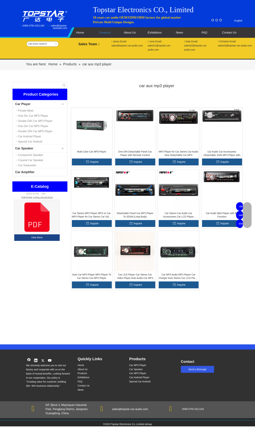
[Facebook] (212, 20)
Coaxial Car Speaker (31, 160)
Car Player (23, 104)
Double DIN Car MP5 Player (35, 131)
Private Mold (25, 110)
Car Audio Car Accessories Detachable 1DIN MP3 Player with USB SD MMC (222, 153)
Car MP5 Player (137, 373)
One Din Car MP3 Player (33, 115)
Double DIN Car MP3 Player (35, 120)
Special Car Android (30, 141)
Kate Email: (191, 41)
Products (82, 373)
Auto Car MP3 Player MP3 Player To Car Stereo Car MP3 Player (91, 276)
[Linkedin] (36, 360)
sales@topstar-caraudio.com (59, 26)
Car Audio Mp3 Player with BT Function (222, 215)
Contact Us (84, 385)
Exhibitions (83, 377)
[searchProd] (37, 85)
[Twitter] (216, 20)
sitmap (148, 424)
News (81, 389)
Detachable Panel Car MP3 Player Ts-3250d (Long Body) (135, 215)
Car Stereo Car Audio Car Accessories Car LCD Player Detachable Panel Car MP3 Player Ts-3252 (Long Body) (178, 215)
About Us (83, 369)
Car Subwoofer (27, 165)
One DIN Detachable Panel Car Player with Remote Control (135, 153)
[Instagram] (220, 20)
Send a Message (197, 369)
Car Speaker (24, 148)
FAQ (80, 381)
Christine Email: (227, 41)
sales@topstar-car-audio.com (130, 409)
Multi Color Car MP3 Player (91, 151)
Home (81, 365)
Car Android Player (29, 136)
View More (37, 237)
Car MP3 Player (137, 365)
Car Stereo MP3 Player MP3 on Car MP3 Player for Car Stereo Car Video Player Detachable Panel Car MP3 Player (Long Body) (91, 215)
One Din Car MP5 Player (33, 126)
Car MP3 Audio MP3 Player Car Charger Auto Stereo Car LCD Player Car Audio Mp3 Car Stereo (178, 276)
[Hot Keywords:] (55, 43)
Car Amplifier (25, 172)
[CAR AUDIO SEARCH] (40, 43)
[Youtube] (50, 360)
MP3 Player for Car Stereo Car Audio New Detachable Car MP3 (178, 153)
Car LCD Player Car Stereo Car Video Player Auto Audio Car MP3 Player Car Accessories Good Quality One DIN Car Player (135, 276)
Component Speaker (30, 155)
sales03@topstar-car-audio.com (235, 45)
